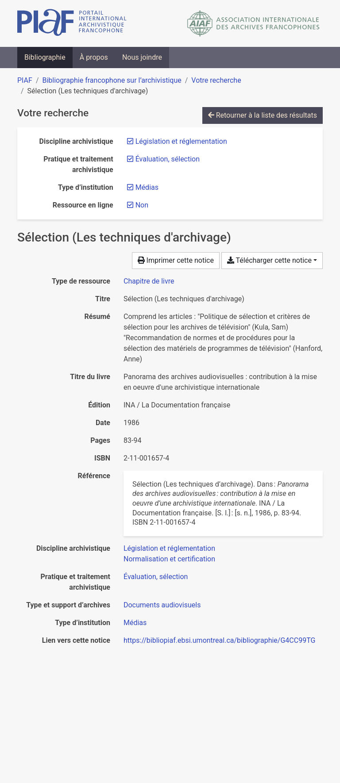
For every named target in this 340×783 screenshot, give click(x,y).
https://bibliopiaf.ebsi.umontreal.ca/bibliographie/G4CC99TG (219, 640)
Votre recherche (216, 80)
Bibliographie (45, 57)
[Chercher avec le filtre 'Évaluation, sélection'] (156, 576)
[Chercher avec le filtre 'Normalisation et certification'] (169, 559)
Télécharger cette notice (269, 260)
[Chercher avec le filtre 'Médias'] (135, 622)
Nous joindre (142, 57)
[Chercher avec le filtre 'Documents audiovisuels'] (162, 605)
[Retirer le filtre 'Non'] (141, 205)
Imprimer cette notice (176, 260)
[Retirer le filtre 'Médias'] (146, 187)
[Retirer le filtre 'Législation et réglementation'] (181, 141)
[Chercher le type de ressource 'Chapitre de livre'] (149, 281)
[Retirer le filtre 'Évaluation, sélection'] (167, 159)
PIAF (24, 80)
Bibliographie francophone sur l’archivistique (111, 80)
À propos (94, 57)
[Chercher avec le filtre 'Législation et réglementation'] (169, 548)
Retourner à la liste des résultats (262, 115)
